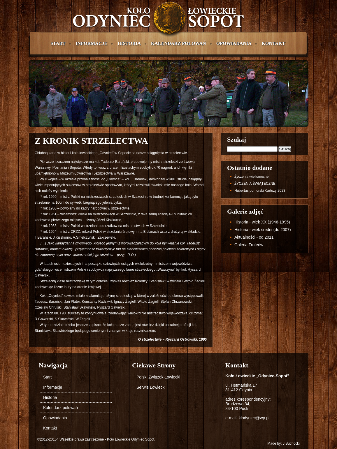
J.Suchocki (291, 443)
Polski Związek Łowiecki (158, 377)
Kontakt (273, 43)
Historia (129, 43)
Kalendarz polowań (178, 43)
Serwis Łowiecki (151, 387)
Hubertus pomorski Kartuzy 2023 (259, 191)
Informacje (91, 43)
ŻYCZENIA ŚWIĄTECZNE (254, 184)
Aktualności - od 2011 (254, 237)
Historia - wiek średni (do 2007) (262, 229)
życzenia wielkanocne (251, 177)
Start (58, 43)
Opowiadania (234, 43)
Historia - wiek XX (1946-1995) (262, 222)
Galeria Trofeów (248, 244)
